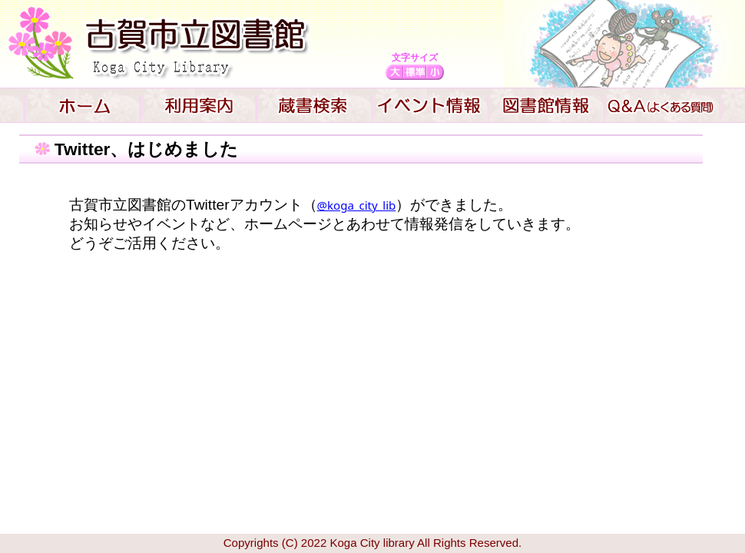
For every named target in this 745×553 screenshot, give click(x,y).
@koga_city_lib (356, 205)
